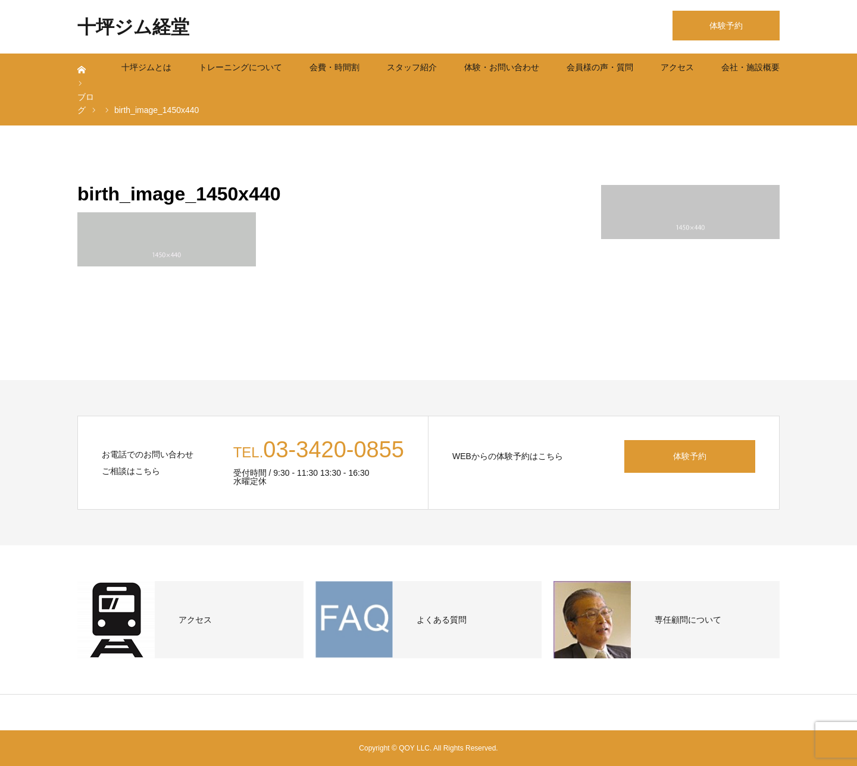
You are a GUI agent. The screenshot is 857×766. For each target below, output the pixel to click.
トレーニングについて (240, 67)
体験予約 (726, 25)
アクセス (677, 67)
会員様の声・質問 (600, 67)
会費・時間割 (334, 67)
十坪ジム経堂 (133, 27)
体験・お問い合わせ (501, 67)
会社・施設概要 (750, 67)
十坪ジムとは (146, 67)
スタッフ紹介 (412, 67)
